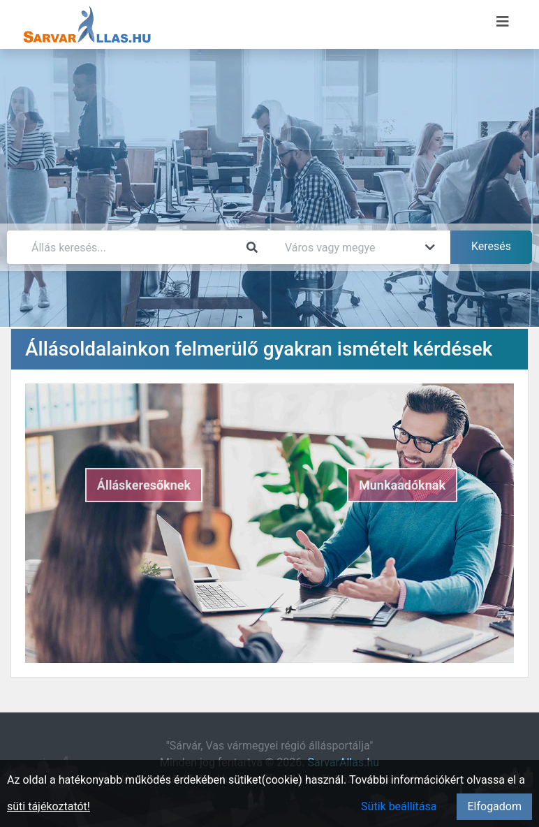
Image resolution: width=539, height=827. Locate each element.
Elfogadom (494, 806)
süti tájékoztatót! (48, 806)
